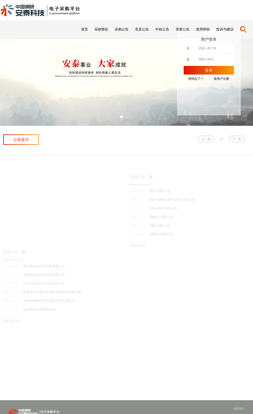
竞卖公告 (142, 29)
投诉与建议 (225, 29)
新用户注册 (221, 78)
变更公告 (182, 29)
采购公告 (122, 29)
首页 (84, 29)
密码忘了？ (196, 78)
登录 (209, 70)
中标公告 (162, 29)
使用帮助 (203, 29)
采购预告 (101, 29)
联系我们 (239, 408)
